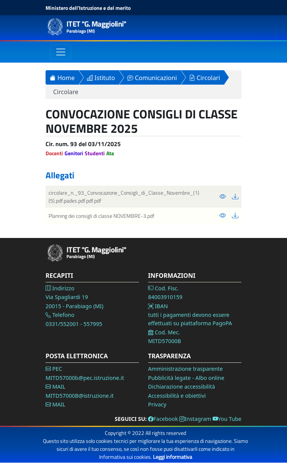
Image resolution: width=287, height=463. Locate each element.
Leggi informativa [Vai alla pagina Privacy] (172, 457)
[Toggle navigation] (60, 52)
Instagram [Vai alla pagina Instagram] (195, 418)
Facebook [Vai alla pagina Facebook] (163, 418)
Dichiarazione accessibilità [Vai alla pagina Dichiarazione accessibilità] (181, 386)
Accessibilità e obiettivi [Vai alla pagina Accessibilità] (177, 395)
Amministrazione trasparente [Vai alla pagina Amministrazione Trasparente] (185, 368)
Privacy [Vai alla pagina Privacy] (157, 404)
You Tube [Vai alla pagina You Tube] (227, 418)
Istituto (101, 78)
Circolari (204, 78)
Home (62, 78)
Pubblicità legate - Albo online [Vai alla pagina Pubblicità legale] (186, 377)
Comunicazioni (152, 78)
